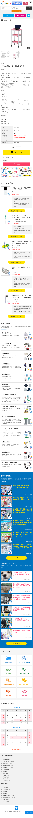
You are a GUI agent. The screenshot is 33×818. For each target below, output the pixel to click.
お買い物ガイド (6, 787)
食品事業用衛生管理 (8, 765)
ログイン (8, 15)
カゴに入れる (17, 152)
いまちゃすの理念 (7, 789)
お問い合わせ (16, 164)
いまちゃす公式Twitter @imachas (16, 808)
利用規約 (5, 793)
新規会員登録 (20, 15)
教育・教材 (5, 773)
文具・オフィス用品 (8, 767)
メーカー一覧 (16, 11)
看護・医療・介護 (7, 763)
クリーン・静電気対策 (8, 761)
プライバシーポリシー (8, 795)
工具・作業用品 (6, 769)
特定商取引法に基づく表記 (9, 797)
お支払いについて (7, 160)
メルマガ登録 (6, 802)
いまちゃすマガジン (8, 780)
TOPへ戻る (29, 813)
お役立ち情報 (6, 776)
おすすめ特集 (6, 778)
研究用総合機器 (6, 759)
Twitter (28, 15)
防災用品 (5, 771)
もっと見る (16, 557)
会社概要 (5, 791)
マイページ (25, 3)
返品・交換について (8, 157)
